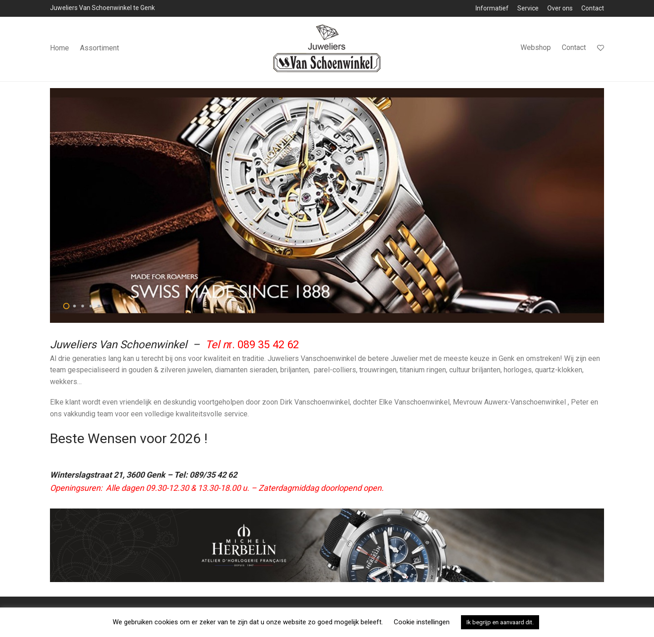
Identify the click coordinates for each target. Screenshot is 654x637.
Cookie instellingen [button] (422, 622)
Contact (592, 8)
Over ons (560, 8)
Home (59, 49)
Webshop (535, 49)
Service (528, 8)
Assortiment (99, 49)
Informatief (492, 8)
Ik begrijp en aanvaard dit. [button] (500, 622)
